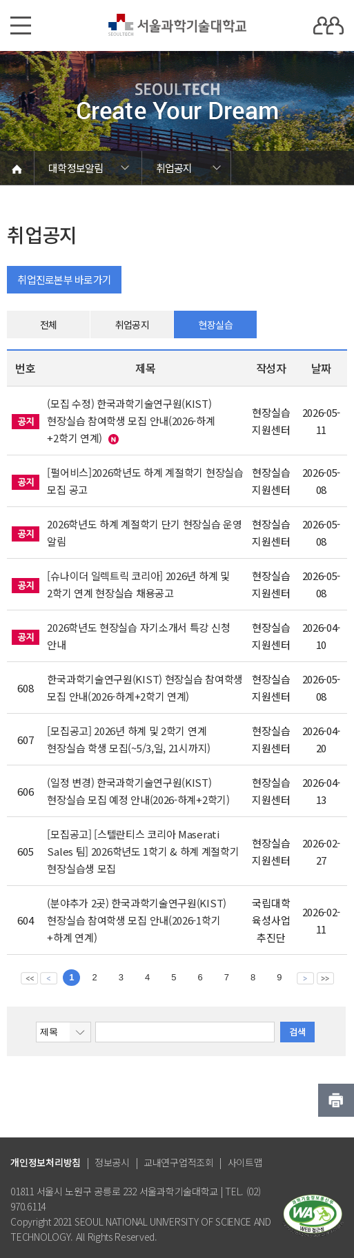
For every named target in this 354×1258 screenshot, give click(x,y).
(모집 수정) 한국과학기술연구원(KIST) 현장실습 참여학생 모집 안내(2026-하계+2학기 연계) (131, 420)
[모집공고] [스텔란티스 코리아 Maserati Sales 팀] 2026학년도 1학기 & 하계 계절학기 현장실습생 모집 (143, 851)
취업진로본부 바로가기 (64, 279)
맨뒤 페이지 (325, 977)
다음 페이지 (305, 977)
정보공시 (112, 1162)
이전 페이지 (48, 977)
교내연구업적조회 (179, 1162)
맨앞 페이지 (29, 977)
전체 (48, 324)
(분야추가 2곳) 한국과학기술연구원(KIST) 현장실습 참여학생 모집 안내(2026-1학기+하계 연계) (136, 920)
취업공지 (132, 324)
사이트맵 (245, 1162)
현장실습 (216, 324)
